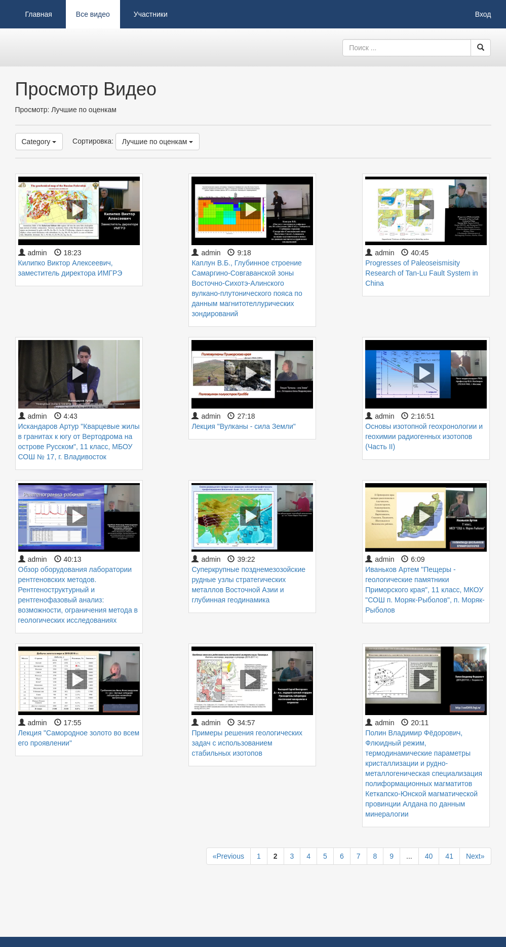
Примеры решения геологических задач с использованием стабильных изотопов (246, 743)
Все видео (93, 14)
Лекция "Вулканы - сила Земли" (243, 426)
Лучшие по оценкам (157, 142)
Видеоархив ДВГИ (65, 47)
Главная (38, 14)
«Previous (228, 856)
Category (39, 142)
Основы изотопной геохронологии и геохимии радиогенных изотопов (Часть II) (424, 436)
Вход (483, 14)
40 (429, 856)
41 (449, 856)
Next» (475, 856)
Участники (151, 14)
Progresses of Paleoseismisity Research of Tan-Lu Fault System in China (421, 273)
